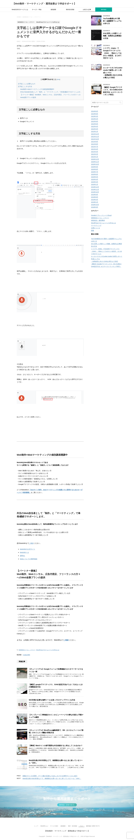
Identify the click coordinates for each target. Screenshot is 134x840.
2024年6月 (94, 111)
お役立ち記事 (87, 9)
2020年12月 (95, 159)
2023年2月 (94, 119)
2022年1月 (94, 131)
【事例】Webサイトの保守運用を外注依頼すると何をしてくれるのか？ (55, 745)
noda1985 (26, 655)
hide (58, 79)
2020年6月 (94, 174)
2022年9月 (94, 121)
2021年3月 (94, 152)
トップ (36, 826)
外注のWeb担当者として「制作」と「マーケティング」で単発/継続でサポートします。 (51, 92)
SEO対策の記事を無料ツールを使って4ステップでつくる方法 (52, 700)
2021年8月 (94, 144)
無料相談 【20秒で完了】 (67, 805)
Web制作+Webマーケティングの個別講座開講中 (37, 89)
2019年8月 (94, 197)
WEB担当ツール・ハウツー (27, 650)
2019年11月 (95, 189)
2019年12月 (95, 187)
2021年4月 (94, 149)
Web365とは (44, 826)
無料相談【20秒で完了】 (93, 826)
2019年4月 (94, 199)
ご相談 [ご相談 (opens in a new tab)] (31, 543)
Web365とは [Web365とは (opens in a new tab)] (24, 552)
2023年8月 (94, 114)
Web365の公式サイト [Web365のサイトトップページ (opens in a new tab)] (27, 549)
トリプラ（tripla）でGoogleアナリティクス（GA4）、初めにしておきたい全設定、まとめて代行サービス (112, 53)
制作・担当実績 (72, 826)
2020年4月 (94, 179)
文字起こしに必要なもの (26, 84)
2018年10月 (95, 204)
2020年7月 (94, 172)
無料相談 (103, 9)
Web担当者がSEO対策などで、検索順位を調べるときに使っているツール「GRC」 (52, 778)
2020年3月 (94, 182)
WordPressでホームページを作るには (47, 650)
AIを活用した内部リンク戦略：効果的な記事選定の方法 (112, 35)
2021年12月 (95, 134)
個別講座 (53, 9)
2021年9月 (94, 141)
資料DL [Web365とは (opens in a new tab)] (22, 556)
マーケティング (96, 225)
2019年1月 (94, 202)
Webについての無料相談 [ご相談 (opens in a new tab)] (28, 559)
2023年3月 (94, 116)
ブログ (81, 826)
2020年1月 (94, 184)
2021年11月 (95, 136)
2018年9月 (94, 207)
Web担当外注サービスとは (20, 9)
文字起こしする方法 (25, 86)
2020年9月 (94, 167)
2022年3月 (94, 129)
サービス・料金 (36, 9)
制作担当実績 (70, 9)
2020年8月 (94, 169)
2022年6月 (94, 124)
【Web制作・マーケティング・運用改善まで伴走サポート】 (44, 3)
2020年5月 (94, 177)
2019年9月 (94, 194)
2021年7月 (94, 146)
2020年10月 (95, 164)
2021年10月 (95, 139)
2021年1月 (94, 157)
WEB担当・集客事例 (98, 220)
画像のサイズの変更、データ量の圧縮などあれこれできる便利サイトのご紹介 (50, 776)
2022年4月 (94, 126)
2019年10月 (95, 192)
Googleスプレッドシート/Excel (101, 215)
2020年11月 (95, 162)
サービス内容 (54, 826)
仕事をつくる (95, 228)
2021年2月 (94, 154)
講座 (92, 230)
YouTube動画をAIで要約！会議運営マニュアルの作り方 (112, 21)
